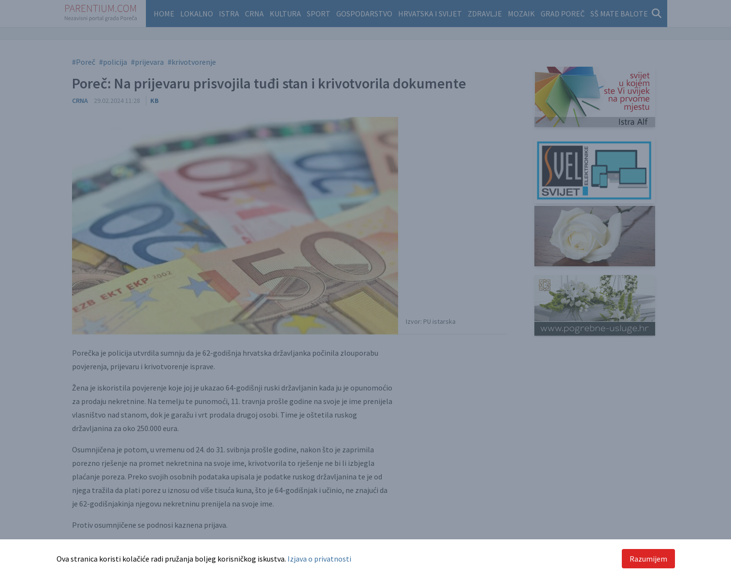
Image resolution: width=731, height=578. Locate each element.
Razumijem (648, 559)
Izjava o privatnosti (319, 559)
